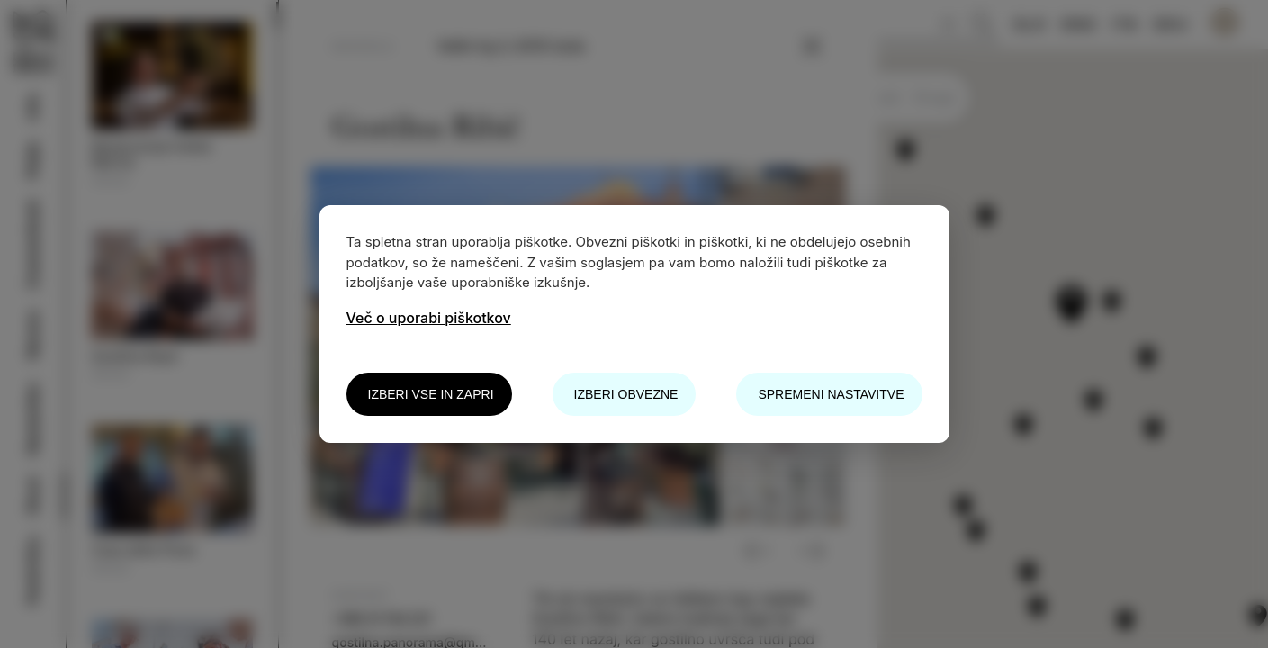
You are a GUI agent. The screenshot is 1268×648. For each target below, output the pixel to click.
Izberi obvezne (626, 394)
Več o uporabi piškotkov (428, 318)
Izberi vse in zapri (431, 394)
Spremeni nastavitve (831, 394)
